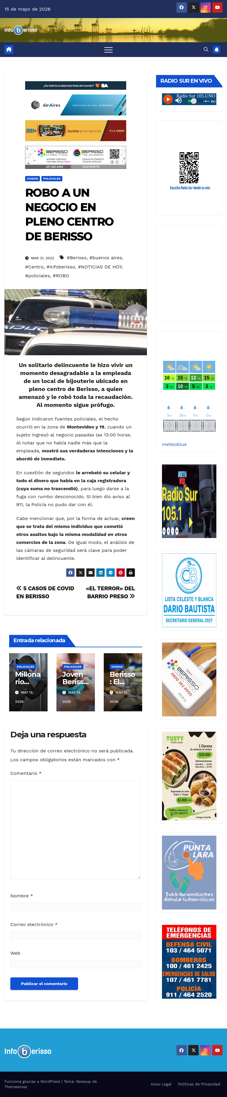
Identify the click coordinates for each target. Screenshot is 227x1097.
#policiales (37, 275)
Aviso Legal (161, 1084)
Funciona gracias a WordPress (32, 1081)
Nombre (21, 896)
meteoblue (174, 444)
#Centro (34, 267)
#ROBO (61, 275)
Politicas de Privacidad (199, 1084)
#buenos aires (106, 257)
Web (15, 953)
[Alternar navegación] (108, 50)
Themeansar (15, 1087)
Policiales (52, 178)
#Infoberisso (60, 267)
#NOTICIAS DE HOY (99, 267)
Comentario (26, 773)
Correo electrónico (34, 924)
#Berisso (77, 257)
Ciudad (32, 178)
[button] (206, 49)
